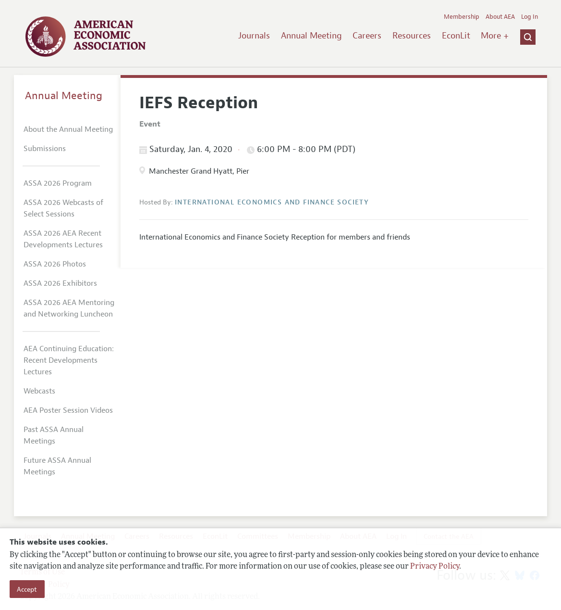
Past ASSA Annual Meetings (54, 435)
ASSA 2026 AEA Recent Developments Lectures (63, 239)
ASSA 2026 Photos (55, 264)
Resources (411, 35)
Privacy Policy (434, 567)
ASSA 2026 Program (58, 183)
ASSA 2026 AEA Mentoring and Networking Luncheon (69, 308)
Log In (529, 17)
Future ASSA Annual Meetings (57, 466)
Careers (367, 35)
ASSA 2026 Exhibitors (60, 283)
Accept (27, 589)
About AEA (500, 17)
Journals (254, 35)
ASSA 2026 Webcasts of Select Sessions (63, 208)
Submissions (45, 148)
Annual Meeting (311, 35)
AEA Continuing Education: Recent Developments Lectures (69, 360)
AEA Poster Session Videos (68, 410)
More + (495, 35)
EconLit (456, 35)
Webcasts (39, 391)
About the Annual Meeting (68, 129)
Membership (461, 17)
